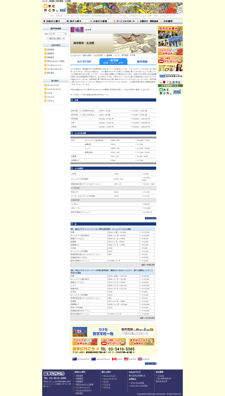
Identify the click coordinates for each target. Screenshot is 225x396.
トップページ (75, 55)
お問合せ (132, 379)
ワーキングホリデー (55, 69)
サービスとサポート (137, 375)
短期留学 (50, 53)
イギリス (146, 359)
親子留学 (50, 73)
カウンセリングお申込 (139, 386)
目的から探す (80, 372)
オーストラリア (83, 359)
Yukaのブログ (135, 372)
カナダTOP (98, 55)
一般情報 (108, 55)
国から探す (87, 55)
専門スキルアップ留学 (55, 61)
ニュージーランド (103, 359)
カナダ (119, 359)
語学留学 (50, 49)
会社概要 (159, 372)
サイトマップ (161, 381)
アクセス (161, 376)
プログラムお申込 (137, 383)
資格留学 (50, 57)
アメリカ (132, 359)
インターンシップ (54, 65)
